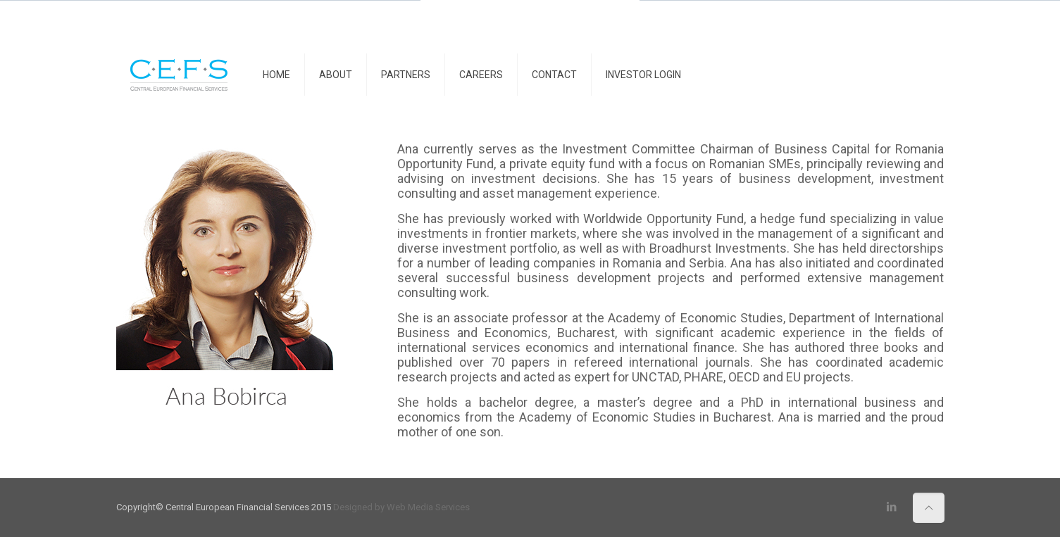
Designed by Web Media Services (401, 507)
